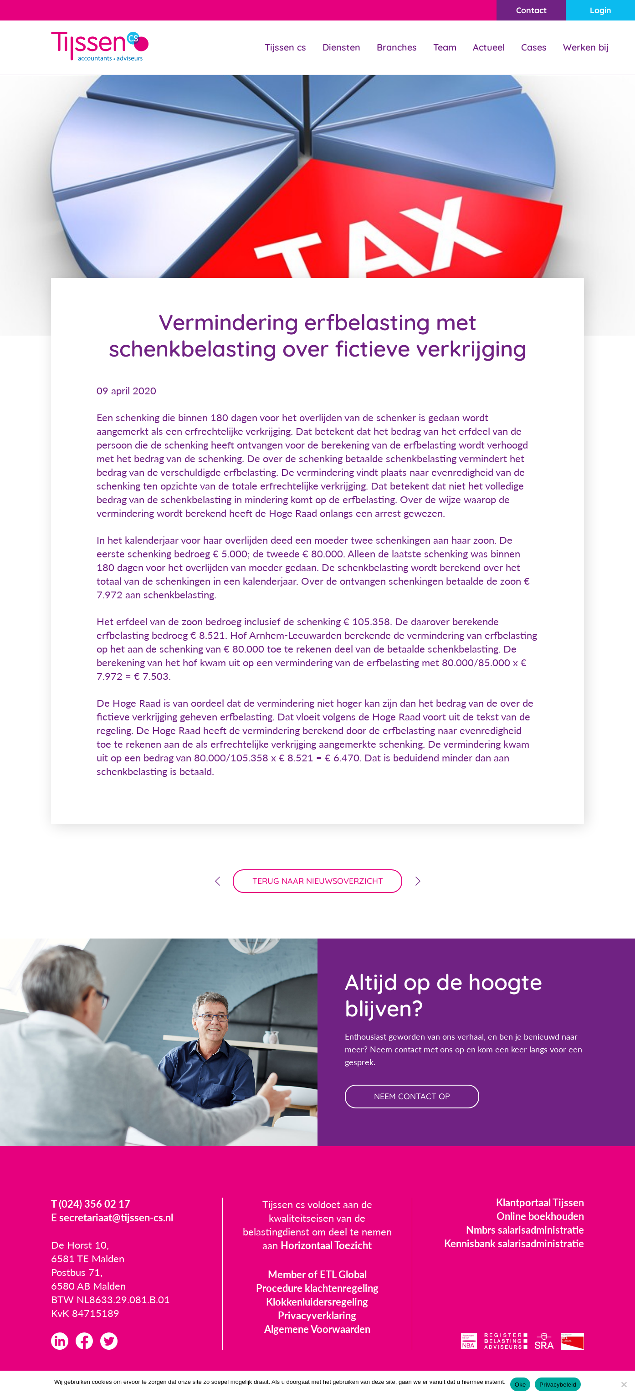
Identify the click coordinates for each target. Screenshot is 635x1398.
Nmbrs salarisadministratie (525, 1230)
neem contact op (412, 1096)
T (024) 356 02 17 (90, 1204)
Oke (520, 1384)
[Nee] (623, 1384)
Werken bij (586, 47)
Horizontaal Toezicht (326, 1245)
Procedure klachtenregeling (317, 1288)
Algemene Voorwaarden (317, 1329)
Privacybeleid (557, 1384)
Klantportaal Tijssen (540, 1202)
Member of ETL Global (317, 1274)
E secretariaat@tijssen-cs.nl (112, 1217)
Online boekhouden (540, 1216)
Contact (531, 10)
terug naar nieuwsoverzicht (317, 881)
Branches (397, 47)
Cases (534, 47)
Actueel (489, 47)
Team (444, 47)
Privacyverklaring (317, 1315)
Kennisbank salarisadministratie (514, 1243)
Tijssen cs (285, 47)
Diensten (341, 47)
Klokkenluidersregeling (317, 1302)
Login (600, 10)
